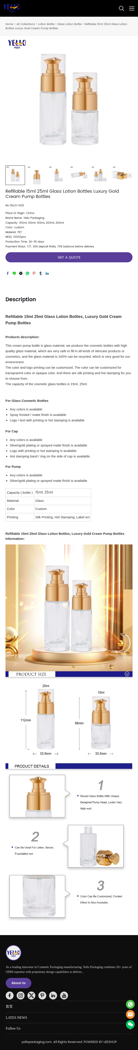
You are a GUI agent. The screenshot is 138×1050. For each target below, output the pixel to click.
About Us (18, 983)
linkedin (47, 273)
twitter (21, 273)
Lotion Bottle (46, 24)
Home (9, 24)
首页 (9, 1006)
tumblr (40, 273)
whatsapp (27, 273)
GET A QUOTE (69, 257)
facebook (7, 273)
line (14, 273)
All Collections (25, 24)
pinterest (34, 273)
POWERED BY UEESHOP (100, 1042)
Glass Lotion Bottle (69, 24)
